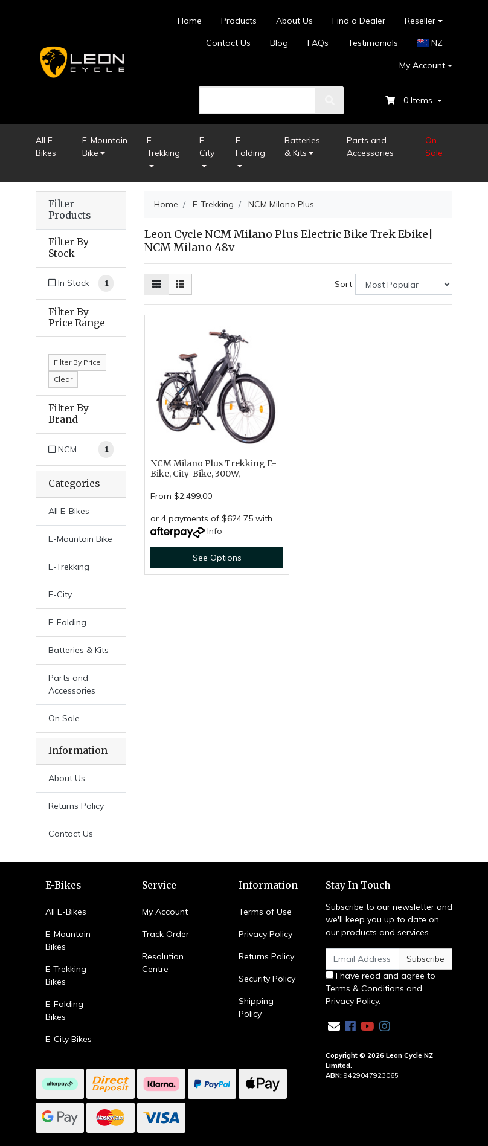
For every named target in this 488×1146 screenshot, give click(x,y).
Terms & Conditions (365, 988)
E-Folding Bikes (64, 1010)
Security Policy (267, 978)
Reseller (420, 20)
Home (190, 20)
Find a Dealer (358, 20)
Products (239, 20)
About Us (294, 20)
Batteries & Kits (302, 146)
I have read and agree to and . (380, 988)
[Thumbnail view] (156, 284)
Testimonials (373, 42)
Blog (279, 42)
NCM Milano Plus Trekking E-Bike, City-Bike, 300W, (213, 468)
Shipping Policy (256, 1007)
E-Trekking (163, 146)
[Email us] (334, 1026)
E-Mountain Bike (104, 146)
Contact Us (228, 42)
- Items (410, 100)
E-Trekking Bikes (65, 975)
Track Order (165, 934)
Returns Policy (76, 805)
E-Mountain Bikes (68, 940)
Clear (63, 379)
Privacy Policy (265, 934)
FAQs (318, 42)
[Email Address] (362, 959)
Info (214, 531)
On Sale (434, 146)
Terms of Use (265, 911)
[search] (257, 100)
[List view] (180, 284)
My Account (165, 911)
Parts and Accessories (370, 146)
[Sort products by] (403, 284)
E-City (206, 146)
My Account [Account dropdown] (422, 65)
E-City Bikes (68, 1039)
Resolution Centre (163, 962)
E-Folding (250, 146)
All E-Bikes (46, 146)
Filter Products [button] (69, 210)
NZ (430, 42)
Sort (343, 283)
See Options (217, 557)
